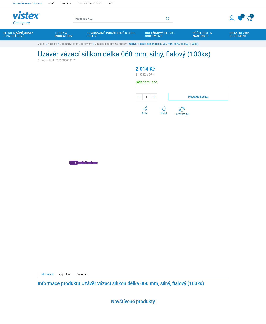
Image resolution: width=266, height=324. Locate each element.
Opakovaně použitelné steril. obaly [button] (111, 34)
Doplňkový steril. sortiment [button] (160, 34)
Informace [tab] (47, 274)
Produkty (66, 3)
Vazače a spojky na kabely (111, 43)
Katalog (52, 43)
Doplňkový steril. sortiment (76, 43)
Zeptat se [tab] (65, 274)
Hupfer (111, 3)
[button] (145, 110)
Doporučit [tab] (82, 274)
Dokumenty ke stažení (89, 3)
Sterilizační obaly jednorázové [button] (18, 34)
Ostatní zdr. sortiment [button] (240, 34)
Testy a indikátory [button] (64, 34)
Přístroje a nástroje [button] (202, 34)
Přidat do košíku (198, 96)
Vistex (41, 43)
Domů (51, 3)
